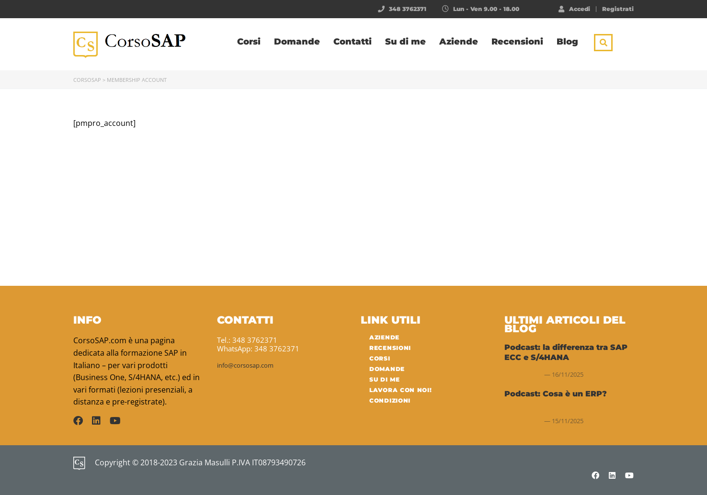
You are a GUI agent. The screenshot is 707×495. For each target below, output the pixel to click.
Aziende (458, 41)
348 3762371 (407, 8)
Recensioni (517, 41)
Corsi (249, 41)
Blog (567, 41)
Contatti (352, 41)
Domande (297, 41)
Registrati (618, 9)
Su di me (405, 41)
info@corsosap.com (245, 365)
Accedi (574, 8)
